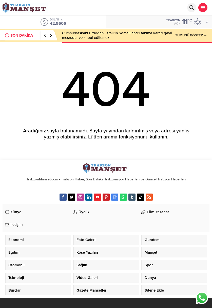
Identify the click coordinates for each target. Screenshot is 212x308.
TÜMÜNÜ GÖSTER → (191, 35)
